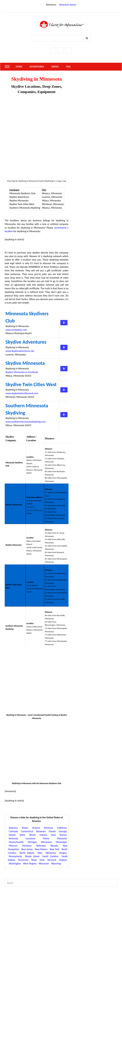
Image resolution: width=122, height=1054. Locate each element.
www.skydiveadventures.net (19, 350)
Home (19, 66)
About (55, 66)
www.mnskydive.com (16, 329)
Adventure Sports (67, 4)
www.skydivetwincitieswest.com (21, 393)
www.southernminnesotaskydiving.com (25, 421)
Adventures (37, 66)
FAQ (68, 66)
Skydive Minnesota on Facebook (21, 372)
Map (13, 181)
